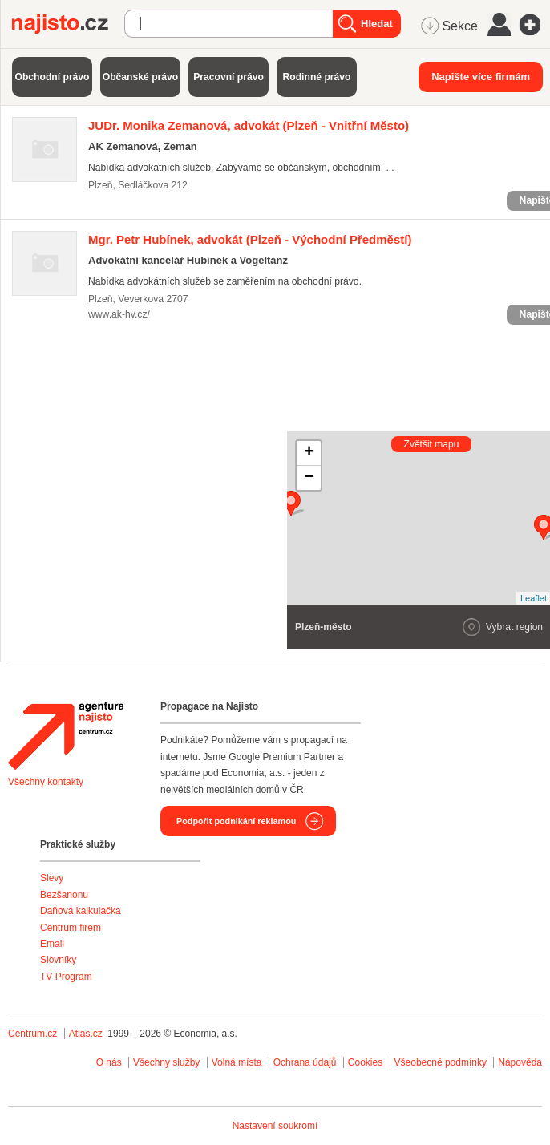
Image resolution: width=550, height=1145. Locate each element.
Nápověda (520, 1062)
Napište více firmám (480, 77)
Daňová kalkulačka (80, 910)
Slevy (51, 878)
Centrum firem (70, 927)
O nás (109, 1062)
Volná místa (237, 1062)
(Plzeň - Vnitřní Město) (248, 125)
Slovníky (58, 959)
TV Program (66, 976)
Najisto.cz (68, 24)
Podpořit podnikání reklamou (236, 821)
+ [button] (309, 453)
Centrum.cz (32, 1033)
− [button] (309, 478)
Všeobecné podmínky (440, 1062)
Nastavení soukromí (275, 1125)
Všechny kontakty (45, 781)
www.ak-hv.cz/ (119, 314)
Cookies (365, 1062)
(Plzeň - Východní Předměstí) (249, 239)
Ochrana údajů (305, 1062)
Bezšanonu (64, 894)
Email (52, 943)
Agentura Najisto (65, 736)
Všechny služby (168, 1062)
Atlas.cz (86, 1033)
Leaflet (533, 598)
